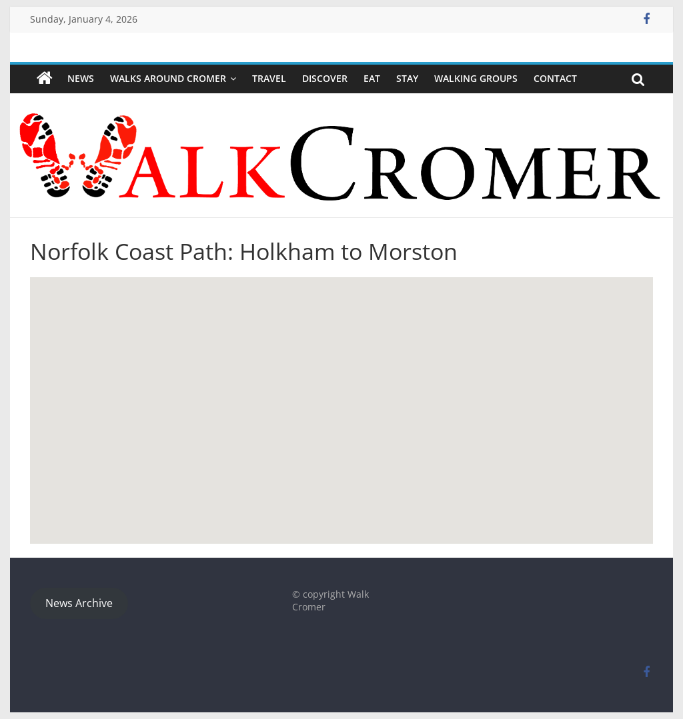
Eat (372, 78)
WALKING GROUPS (476, 78)
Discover (325, 78)
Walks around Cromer (168, 78)
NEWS (80, 78)
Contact (555, 78)
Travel (269, 78)
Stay (407, 78)
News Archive (79, 603)
